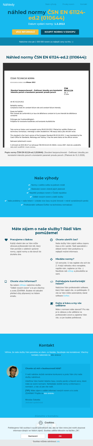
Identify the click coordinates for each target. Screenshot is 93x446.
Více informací (25, 32)
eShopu (22, 285)
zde (58, 441)
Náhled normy (33, 4)
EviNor (66, 296)
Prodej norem (68, 4)
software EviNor (42, 205)
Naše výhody (50, 4)
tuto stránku (49, 393)
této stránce (56, 355)
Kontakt (83, 4)
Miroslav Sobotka (32, 400)
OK (60, 436)
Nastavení (33, 436)
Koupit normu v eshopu (60, 32)
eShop (70, 271)
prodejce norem (43, 193)
